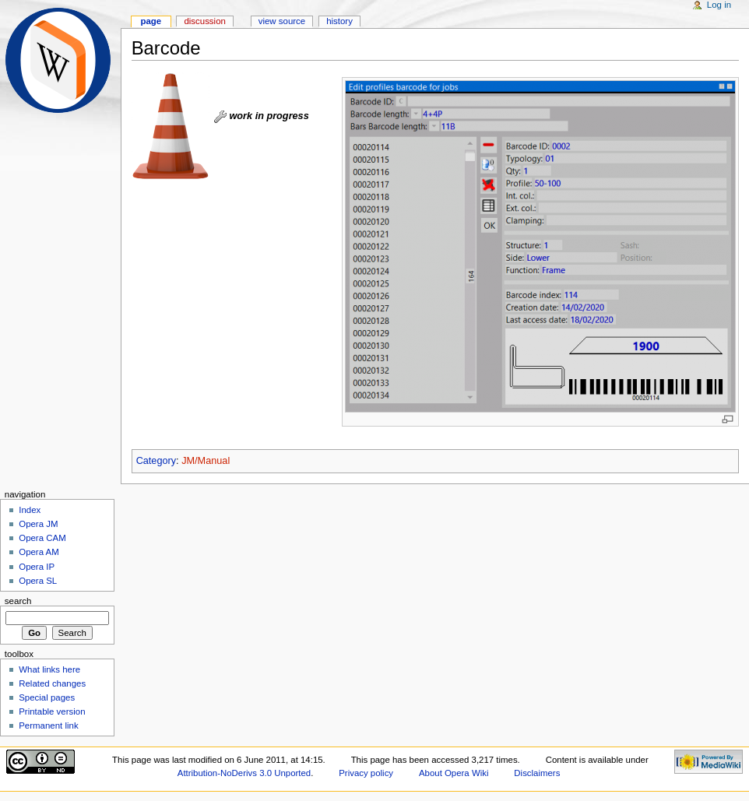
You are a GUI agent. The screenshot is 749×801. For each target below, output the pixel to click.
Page (150, 21)
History (339, 21)
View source (281, 21)
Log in (719, 4)
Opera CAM (42, 538)
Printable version (52, 711)
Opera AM (39, 552)
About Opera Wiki (454, 773)
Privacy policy (366, 773)
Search (18, 601)
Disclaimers (537, 773)
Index (29, 510)
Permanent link (48, 725)
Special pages (47, 697)
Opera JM (38, 524)
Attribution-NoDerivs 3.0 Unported (244, 773)
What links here (49, 669)
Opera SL (38, 580)
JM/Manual (205, 460)
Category (156, 460)
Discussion (204, 21)
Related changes (52, 683)
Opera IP (37, 566)
